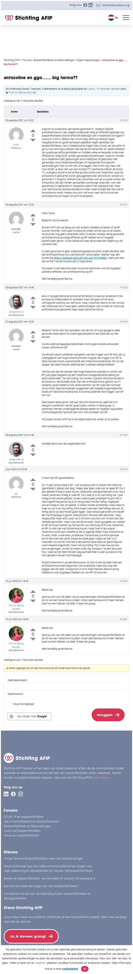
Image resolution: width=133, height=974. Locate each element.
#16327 (124, 204)
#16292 (124, 120)
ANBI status (101, 777)
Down (33, 140)
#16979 (124, 469)
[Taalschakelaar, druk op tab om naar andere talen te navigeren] (113, 18)
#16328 (124, 287)
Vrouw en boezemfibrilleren (21, 835)
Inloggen (104, 715)
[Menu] (126, 17)
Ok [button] (84, 968)
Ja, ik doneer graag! (28, 936)
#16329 (124, 321)
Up (33, 130)
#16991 (124, 619)
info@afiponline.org (115, 5)
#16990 (124, 581)
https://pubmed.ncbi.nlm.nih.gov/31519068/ (80, 257)
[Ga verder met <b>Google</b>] (29, 717)
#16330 (124, 435)
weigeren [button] (40, 963)
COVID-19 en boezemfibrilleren (24, 816)
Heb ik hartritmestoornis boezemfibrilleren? (32, 821)
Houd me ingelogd (23, 703)
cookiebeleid (70, 968)
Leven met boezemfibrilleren (22, 830)
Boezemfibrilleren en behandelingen (27, 826)
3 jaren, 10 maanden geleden (103, 88)
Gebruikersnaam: (17, 680)
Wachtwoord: (15, 693)
